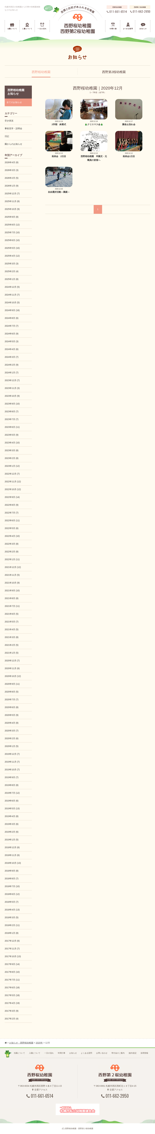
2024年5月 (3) (11, 341)
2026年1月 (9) (11, 185)
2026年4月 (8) (11, 162)
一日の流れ (49, 1053)
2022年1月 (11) (12, 559)
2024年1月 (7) (11, 372)
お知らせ (73, 1053)
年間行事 (61, 1053)
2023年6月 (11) (12, 427)
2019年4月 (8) (11, 816)
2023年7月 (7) (11, 419)
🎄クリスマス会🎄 (94, 124)
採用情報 (144, 1053)
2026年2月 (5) (11, 178)
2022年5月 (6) (11, 528)
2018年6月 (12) (12, 894)
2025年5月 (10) (12, 248)
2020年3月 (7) (11, 730)
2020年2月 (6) (11, 738)
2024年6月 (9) (11, 333)
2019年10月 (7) (12, 769)
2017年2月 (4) (11, 1018)
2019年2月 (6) (11, 832)
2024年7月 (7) (11, 326)
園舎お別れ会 (128, 124)
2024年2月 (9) (11, 365)
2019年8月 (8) (11, 785)
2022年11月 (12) (13, 481)
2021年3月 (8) (11, 637)
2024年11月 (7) (12, 294)
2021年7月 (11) (12, 606)
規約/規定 (133, 1053)
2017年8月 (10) (12, 972)
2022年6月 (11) (12, 520)
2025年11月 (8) (12, 201)
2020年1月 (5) (11, 746)
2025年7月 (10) (12, 232)
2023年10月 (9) (12, 396)
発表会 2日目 (59, 156)
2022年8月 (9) (11, 505)
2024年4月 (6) (11, 349)
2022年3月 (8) (11, 544)
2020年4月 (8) (11, 723)
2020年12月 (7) (12, 660)
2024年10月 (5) (12, 302)
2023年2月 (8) (11, 458)
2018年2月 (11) (12, 925)
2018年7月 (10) (12, 886)
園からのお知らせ (13, 144)
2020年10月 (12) (13, 676)
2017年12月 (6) (12, 941)
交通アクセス (39, 1089)
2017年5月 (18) (12, 995)
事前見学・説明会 (13, 128)
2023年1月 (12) (12, 466)
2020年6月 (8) (11, 707)
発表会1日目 (129, 156)
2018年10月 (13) (13, 863)
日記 (7, 136)
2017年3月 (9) (11, 1011)
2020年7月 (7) (11, 699)
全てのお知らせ (14, 102)
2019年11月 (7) (12, 762)
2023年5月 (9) (11, 435)
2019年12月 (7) (12, 754)
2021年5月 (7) (11, 621)
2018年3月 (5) (11, 917)
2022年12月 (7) (12, 473)
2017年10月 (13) (13, 956)
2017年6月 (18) (12, 987)
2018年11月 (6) (12, 855)
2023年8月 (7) (11, 411)
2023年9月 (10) (12, 403)
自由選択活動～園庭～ (59, 192)
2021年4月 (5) (11, 629)
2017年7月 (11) (12, 979)
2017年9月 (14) (12, 964)
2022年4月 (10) (12, 536)
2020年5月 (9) (11, 715)
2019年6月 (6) (11, 800)
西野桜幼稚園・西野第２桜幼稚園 (79, 1128)
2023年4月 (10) (12, 442)
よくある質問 (86, 1053)
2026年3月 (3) (11, 170)
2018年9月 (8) (11, 870)
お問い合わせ (101, 1053)
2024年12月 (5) (12, 287)
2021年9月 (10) (12, 590)
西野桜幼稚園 (41, 72)
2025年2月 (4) (11, 271)
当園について (19, 1053)
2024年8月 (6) (11, 318)
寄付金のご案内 (118, 1053)
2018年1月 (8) (11, 933)
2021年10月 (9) (12, 582)
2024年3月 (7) (11, 357)
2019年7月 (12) (12, 793)
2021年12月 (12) (13, 567)
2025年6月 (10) (12, 240)
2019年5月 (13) (12, 808)
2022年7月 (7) (11, 512)
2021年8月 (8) (11, 598)
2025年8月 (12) (12, 224)
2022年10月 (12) (13, 489)
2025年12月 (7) (12, 193)
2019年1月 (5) (11, 839)
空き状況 (9, 120)
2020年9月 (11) (12, 684)
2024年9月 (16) (12, 310)
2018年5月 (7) (11, 902)
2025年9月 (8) (11, 217)
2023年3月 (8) (11, 450)
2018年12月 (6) (12, 847)
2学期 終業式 (59, 124)
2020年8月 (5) (11, 691)
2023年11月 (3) (12, 388)
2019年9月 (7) (11, 777)
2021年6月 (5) (11, 614)
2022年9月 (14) (12, 497)
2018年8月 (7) (11, 878)
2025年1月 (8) (11, 279)
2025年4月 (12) (12, 256)
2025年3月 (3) (11, 263)
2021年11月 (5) (12, 575)
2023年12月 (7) (12, 380)
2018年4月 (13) (12, 909)
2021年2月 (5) (11, 645)
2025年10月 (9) (12, 209)
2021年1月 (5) (11, 653)
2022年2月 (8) (11, 551)
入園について (34, 1053)
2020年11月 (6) (12, 668)
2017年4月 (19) (12, 1003)
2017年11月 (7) (12, 948)
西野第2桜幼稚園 (114, 72)
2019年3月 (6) (11, 824)
